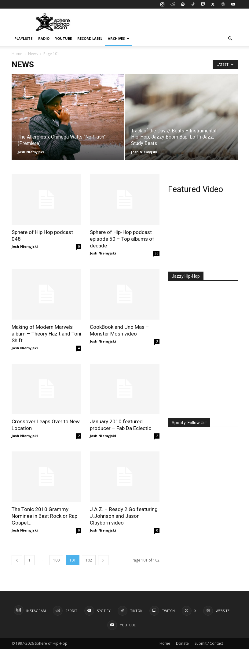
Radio (43, 38)
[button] (230, 39)
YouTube (63, 38)
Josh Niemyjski (31, 152)
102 (89, 560)
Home (17, 53)
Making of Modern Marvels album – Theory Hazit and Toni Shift (46, 333)
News (33, 53)
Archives (119, 38)
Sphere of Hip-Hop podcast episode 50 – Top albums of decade (122, 239)
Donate (182, 643)
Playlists (23, 38)
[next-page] (103, 560)
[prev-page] (17, 560)
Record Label (89, 38)
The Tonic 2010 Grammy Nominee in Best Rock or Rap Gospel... (44, 516)
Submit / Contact (209, 643)
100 (56, 560)
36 (156, 253)
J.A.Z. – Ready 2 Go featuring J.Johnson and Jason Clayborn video (124, 516)
